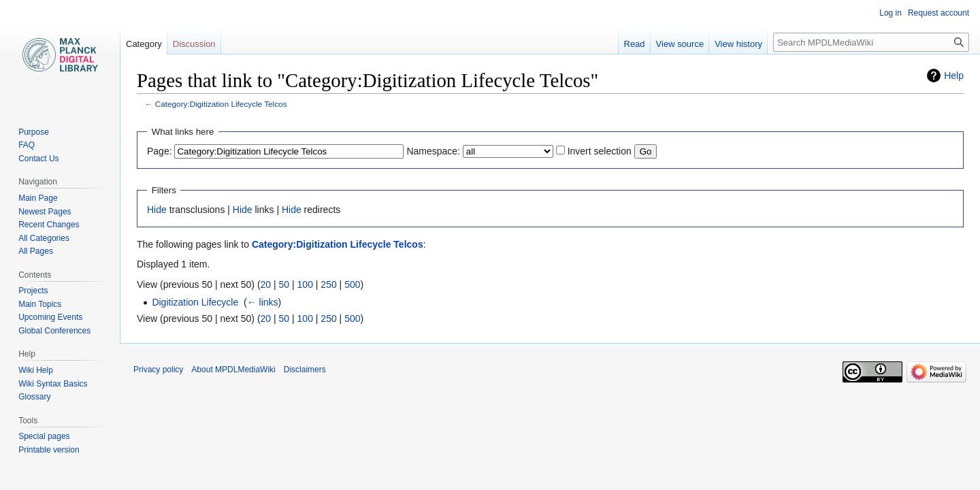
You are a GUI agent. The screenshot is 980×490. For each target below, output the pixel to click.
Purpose (33, 132)
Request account (938, 13)
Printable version (48, 450)
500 (352, 284)
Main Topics (39, 304)
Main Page (37, 198)
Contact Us (38, 158)
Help (954, 75)
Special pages (43, 436)
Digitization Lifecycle (195, 302)
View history (738, 44)
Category (144, 44)
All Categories (43, 238)
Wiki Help (35, 370)
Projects (33, 290)
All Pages (35, 251)
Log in (890, 13)
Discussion (194, 44)
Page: (159, 151)
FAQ (26, 145)
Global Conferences (54, 331)
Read (634, 44)
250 (328, 284)
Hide (157, 209)
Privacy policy (158, 369)
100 (305, 284)
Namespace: (433, 151)
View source (680, 44)
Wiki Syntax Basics (52, 384)
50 (284, 284)
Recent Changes (48, 224)
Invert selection (600, 151)
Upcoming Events (50, 317)
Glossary (34, 397)
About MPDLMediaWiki (233, 369)
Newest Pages (44, 211)
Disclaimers (305, 369)
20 (266, 284)
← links (262, 302)
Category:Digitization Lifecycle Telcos (221, 103)
